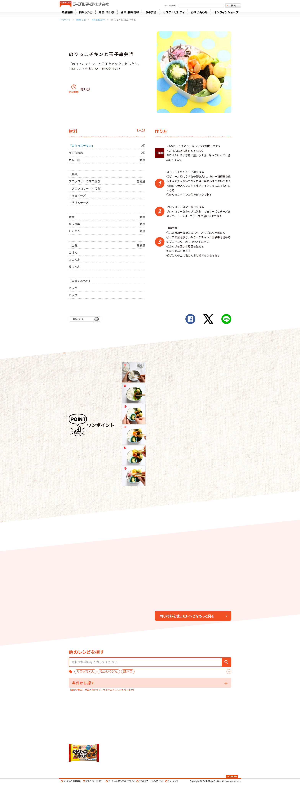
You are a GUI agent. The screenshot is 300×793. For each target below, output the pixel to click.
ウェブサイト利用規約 (71, 781)
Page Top (232, 776)
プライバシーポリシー (93, 781)
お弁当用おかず (98, 20)
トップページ (65, 20)
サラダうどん (85, 671)
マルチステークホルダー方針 (149, 781)
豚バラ (127, 671)
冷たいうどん (109, 671)
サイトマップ (171, 781)
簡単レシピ (81, 20)
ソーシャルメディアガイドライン (120, 781)
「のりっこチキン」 (82, 146)
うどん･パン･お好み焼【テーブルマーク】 (84, 4)
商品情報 (67, 12)
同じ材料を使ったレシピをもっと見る (187, 615)
